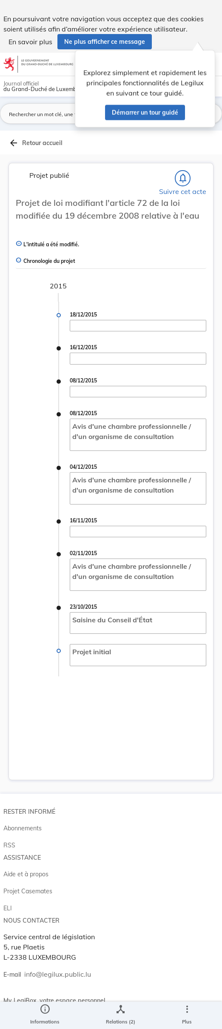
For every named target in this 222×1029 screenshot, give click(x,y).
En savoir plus (30, 41)
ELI (7, 908)
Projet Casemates (27, 891)
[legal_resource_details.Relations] (120, 1015)
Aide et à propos (25, 874)
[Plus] (187, 1015)
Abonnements (22, 828)
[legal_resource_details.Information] (45, 1015)
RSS (9, 845)
